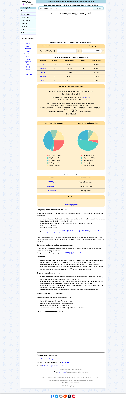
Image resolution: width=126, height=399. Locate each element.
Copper (43, 64)
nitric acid (93, 231)
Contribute (24, 30)
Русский (28, 62)
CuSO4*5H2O (84, 231)
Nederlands (28, 54)
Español (28, 46)
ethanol (49, 233)
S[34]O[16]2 (77, 253)
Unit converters (25, 14)
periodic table (86, 97)
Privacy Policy (89, 380)
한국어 (28, 69)
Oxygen (43, 72)
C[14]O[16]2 (68, 253)
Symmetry (24, 26)
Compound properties (71, 205)
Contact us (24, 33)
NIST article (65, 362)
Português (28, 59)
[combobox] (71, 8)
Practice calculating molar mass (50, 359)
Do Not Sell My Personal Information (70, 382)
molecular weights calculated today (71, 369)
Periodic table (25, 17)
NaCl (63, 231)
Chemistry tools (25, 8)
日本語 (28, 67)
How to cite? (28, 74)
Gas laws (24, 11)
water (65, 233)
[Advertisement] (71, 29)
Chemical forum (26, 20)
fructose (54, 233)
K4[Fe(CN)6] (76, 231)
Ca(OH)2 (68, 231)
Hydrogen (43, 68)
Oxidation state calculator (71, 201)
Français (28, 48)
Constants (24, 23)
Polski (28, 56)
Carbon (43, 80)
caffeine (60, 233)
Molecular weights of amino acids (52, 366)
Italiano (28, 51)
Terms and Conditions (79, 380)
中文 (28, 64)
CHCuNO (51, 181)
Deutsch (28, 41)
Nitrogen (43, 76)
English (28, 43)
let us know (62, 372)
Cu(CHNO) (51, 190)
